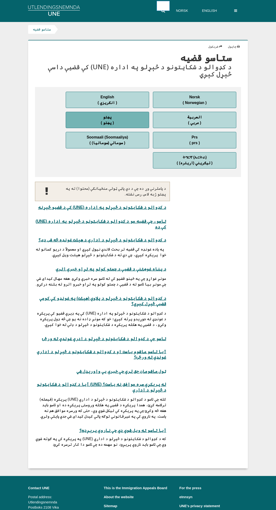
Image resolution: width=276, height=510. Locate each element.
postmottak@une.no (45, 487)
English (209, 11)
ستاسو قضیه (42, 29)
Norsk (182, 11)
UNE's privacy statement (199, 471)
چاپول (234, 46)
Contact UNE (38, 453)
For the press (190, 453)
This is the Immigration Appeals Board (135, 453)
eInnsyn (186, 462)
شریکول (215, 46)
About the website (119, 462)
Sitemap (110, 471)
